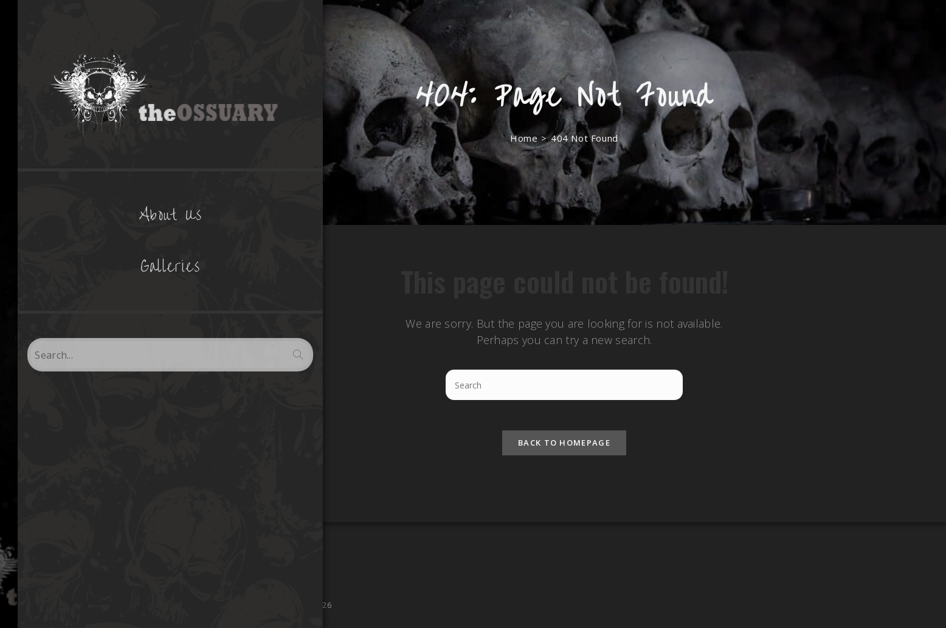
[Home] (523, 138)
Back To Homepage (564, 448)
